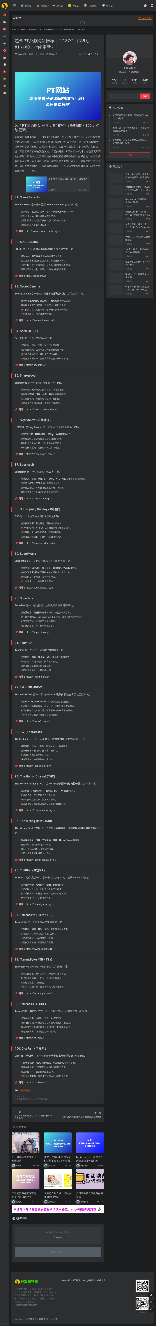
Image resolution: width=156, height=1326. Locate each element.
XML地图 (101, 1280)
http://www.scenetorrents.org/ (42, 231)
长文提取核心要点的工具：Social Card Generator (137, 226)
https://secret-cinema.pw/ (40, 320)
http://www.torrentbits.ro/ (39, 948)
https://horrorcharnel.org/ (39, 810)
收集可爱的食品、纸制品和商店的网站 (57, 1195)
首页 (16, 29)
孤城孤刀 (19, 1166)
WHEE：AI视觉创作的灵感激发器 (137, 238)
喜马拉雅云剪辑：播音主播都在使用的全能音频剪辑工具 (137, 176)
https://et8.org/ (34, 1038)
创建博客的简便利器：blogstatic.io (137, 263)
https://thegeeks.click (37, 765)
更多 (130, 155)
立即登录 (58, 1237)
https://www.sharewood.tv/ (40, 409)
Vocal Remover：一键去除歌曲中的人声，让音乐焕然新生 (137, 188)
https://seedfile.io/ (36, 365)
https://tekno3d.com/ (37, 721)
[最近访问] (145, 5)
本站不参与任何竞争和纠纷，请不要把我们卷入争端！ (131, 129)
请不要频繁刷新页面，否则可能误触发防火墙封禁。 (131, 117)
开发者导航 (33, 1319)
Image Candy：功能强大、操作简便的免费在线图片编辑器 (137, 213)
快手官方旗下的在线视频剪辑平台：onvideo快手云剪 (137, 288)
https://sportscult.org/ (38, 498)
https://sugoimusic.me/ (38, 587)
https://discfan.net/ (36, 1082)
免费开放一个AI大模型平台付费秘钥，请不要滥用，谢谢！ (131, 142)
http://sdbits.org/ (35, 275)
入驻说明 (17, 18)
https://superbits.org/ (37, 632)
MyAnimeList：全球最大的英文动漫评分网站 (89, 1159)
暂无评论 (22, 1218)
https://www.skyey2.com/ (39, 454)
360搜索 (77, 1280)
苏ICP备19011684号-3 (48, 1319)
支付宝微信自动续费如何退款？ (89, 1195)
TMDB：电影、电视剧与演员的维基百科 (136, 250)
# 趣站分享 (25, 1090)
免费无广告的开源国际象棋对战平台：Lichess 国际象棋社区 (57, 1159)
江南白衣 (51, 54)
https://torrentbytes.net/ (39, 993)
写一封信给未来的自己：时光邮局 (25, 1159)
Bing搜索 (65, 1280)
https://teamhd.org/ (36, 676)
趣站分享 (32, 29)
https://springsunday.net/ (39, 543)
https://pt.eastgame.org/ (39, 904)
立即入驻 (145, 18)
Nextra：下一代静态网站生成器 (137, 275)
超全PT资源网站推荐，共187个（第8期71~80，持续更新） (68, 179)
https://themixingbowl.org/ (40, 859)
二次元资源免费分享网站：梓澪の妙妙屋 (24, 1195)
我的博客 (23, 29)
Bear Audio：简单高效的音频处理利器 (137, 201)
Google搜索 (88, 1280)
